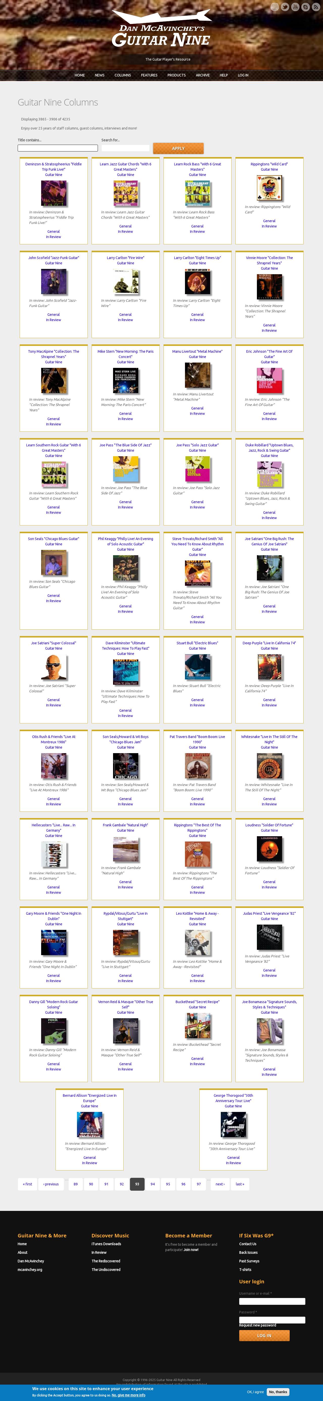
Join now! (190, 1250)
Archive (203, 75)
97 (199, 1184)
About (22, 1253)
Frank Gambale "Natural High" (125, 825)
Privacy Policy (222, 1389)
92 (122, 1184)
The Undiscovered (106, 1270)
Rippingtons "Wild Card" (269, 164)
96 (183, 1184)
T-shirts (245, 1270)
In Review (53, 237)
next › (220, 1184)
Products (177, 75)
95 (168, 1184)
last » (240, 1184)
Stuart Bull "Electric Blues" (197, 643)
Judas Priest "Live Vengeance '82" (269, 913)
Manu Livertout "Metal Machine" (197, 351)
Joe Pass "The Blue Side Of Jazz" (125, 445)
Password (248, 1312)
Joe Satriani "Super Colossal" (53, 643)
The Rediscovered (106, 1261)
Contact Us (247, 1244)
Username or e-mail (255, 1293)
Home (80, 75)
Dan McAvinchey (31, 1261)
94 (153, 1184)
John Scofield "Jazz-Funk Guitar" (53, 258)
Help (224, 75)
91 (106, 1184)
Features (149, 75)
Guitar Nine (53, 175)
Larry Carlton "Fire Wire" (125, 258)
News (99, 75)
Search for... (110, 140)
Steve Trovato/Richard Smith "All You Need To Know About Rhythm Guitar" (197, 544)
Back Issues (248, 1253)
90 (91, 1184)
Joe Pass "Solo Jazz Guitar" (197, 445)
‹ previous (51, 1184)
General (53, 232)
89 (76, 1184)
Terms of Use (188, 1389)
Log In (243, 75)
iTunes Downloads (106, 1244)
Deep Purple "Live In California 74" (269, 643)
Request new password (257, 1325)
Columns (123, 75)
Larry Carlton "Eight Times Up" (197, 258)
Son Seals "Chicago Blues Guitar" (53, 539)
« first (27, 1184)
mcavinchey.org (30, 1270)
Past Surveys (249, 1261)
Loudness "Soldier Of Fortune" (269, 825)
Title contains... (29, 140)
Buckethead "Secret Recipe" (198, 1002)
